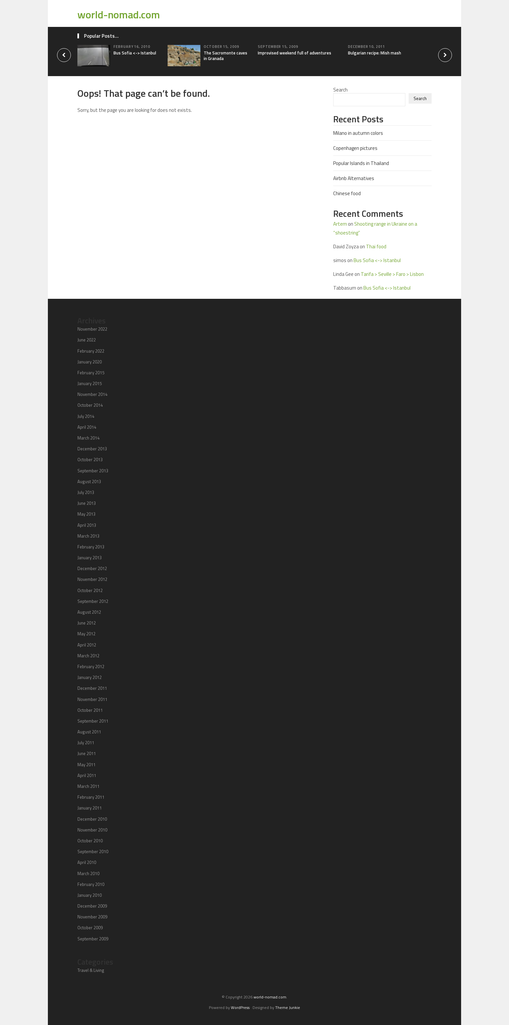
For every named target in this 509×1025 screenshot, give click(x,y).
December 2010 (92, 819)
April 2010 (86, 862)
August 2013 (89, 481)
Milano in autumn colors (358, 133)
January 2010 (89, 895)
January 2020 (89, 362)
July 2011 (85, 742)
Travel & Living (90, 970)
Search (340, 89)
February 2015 (90, 372)
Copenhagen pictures (355, 148)
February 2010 (90, 884)
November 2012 (92, 579)
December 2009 (92, 906)
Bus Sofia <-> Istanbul (134, 53)
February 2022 (90, 351)
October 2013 (90, 459)
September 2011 (92, 721)
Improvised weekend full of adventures (294, 53)
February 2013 (90, 546)
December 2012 (92, 568)
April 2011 (86, 775)
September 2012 (92, 601)
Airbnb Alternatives (353, 178)
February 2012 (90, 666)
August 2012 (89, 612)
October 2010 (90, 840)
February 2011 (90, 797)
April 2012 (86, 645)
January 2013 (89, 557)
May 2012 (86, 633)
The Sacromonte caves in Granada (225, 56)
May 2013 (86, 514)
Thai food (376, 246)
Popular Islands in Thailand (361, 163)
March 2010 (88, 873)
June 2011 (86, 753)
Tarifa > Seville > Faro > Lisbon (392, 274)
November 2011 (92, 699)
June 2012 (86, 623)
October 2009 (90, 927)
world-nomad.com (118, 14)
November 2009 (92, 916)
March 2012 (88, 655)
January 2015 (89, 383)
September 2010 (92, 851)
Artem (340, 224)
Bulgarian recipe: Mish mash (374, 53)
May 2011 (86, 764)
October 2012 (90, 590)
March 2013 (88, 536)
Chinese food (347, 193)
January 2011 (89, 808)
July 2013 (85, 492)
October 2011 (90, 710)
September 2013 (92, 470)
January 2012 (89, 677)
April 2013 (86, 525)
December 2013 (92, 448)
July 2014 (85, 416)
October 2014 (90, 405)
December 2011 (92, 688)
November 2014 (92, 394)
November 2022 (92, 329)
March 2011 (88, 786)
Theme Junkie (287, 1007)
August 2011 (89, 731)
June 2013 (86, 503)
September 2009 (92, 938)
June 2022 (86, 340)
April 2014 (86, 427)
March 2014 (88, 438)
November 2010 (92, 830)
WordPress (240, 1007)
